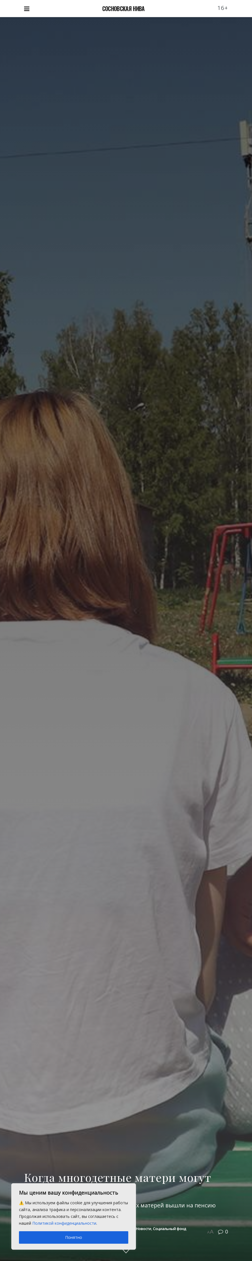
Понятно (73, 1237)
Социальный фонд (169, 1228)
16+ (222, 8)
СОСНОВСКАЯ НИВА (123, 8)
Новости (143, 1228)
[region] (73, 1216)
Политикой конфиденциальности (64, 1223)
